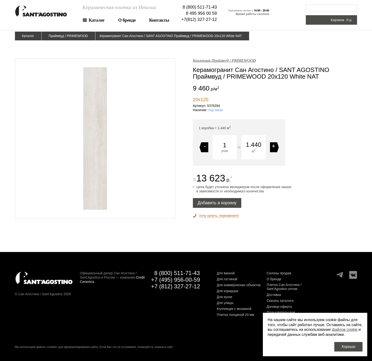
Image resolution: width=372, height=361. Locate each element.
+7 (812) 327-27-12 (175, 286)
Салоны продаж (279, 273)
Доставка (274, 295)
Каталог (97, 20)
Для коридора (227, 291)
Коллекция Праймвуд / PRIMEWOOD (224, 60)
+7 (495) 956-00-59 (175, 279)
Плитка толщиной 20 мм (235, 315)
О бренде (127, 20)
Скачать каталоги (280, 301)
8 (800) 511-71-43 (200, 7)
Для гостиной (227, 279)
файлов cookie (345, 330)
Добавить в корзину (217, 202)
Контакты (159, 20)
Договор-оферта (279, 307)
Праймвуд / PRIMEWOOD (68, 36)
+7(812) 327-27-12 (199, 19)
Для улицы (225, 303)
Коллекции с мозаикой (234, 309)
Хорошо (348, 347)
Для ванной (226, 273)
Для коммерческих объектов (238, 285)
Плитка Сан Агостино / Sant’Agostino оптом (284, 287)
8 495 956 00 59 (201, 13)
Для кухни (224, 297)
